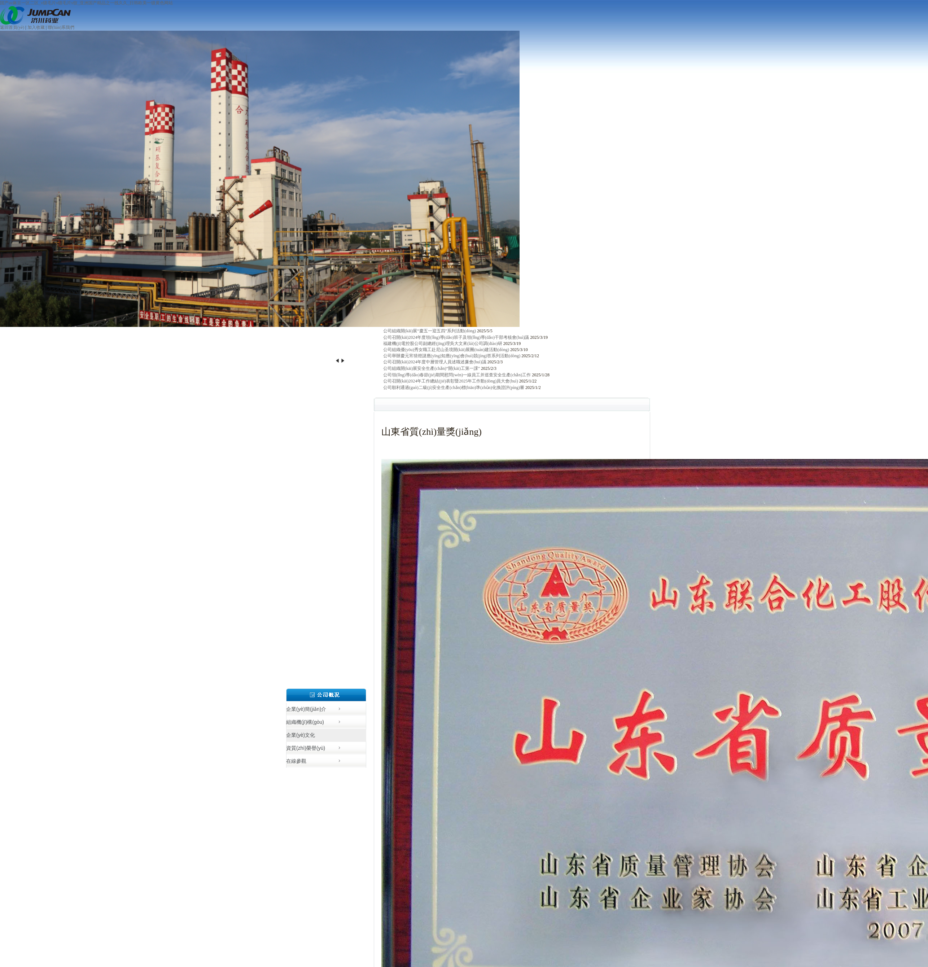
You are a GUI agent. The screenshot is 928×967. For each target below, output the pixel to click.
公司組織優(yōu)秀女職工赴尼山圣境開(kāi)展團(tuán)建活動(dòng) (446, 349)
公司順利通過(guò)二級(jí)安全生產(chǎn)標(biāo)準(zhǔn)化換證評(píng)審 (453, 387)
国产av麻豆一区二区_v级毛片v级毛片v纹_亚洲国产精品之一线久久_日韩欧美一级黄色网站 (86, 2)
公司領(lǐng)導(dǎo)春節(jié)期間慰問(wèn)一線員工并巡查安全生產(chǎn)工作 (457, 374)
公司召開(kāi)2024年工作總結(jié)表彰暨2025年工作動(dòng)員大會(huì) (450, 381)
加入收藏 (36, 27)
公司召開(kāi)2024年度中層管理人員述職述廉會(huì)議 (434, 361)
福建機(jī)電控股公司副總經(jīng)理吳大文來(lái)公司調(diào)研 (442, 343)
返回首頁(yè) (12, 27)
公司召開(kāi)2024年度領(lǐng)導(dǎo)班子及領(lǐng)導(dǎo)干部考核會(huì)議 (456, 337)
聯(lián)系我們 (61, 27)
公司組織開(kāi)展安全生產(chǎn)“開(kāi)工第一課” (431, 368)
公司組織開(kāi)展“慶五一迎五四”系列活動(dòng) (429, 330)
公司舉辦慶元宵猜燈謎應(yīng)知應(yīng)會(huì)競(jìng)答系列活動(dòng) (452, 355)
